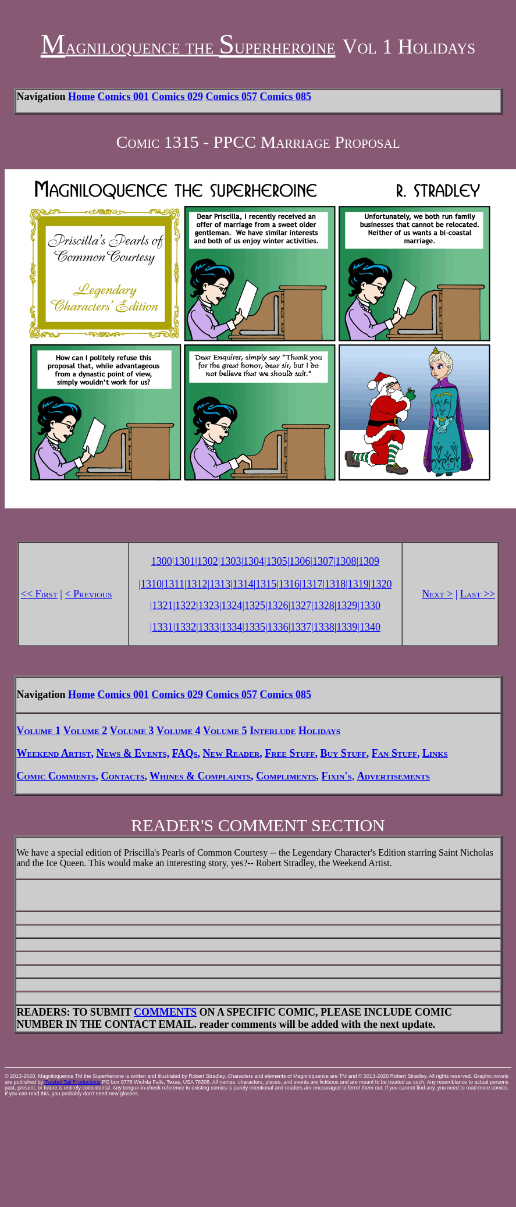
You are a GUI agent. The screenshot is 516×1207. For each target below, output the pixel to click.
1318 (335, 584)
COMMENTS (165, 1012)
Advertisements (393, 776)
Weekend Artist (54, 753)
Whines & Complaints (200, 776)
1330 (370, 605)
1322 (185, 605)
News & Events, (132, 753)
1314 (243, 584)
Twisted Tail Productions (72, 1082)
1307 (322, 561)
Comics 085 (286, 96)
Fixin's (337, 776)
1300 (161, 561)
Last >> (477, 594)
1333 (208, 627)
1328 (324, 605)
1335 (254, 627)
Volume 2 (85, 730)
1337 (300, 627)
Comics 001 (124, 96)
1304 (253, 561)
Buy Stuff (343, 753)
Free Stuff (290, 753)
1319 (358, 584)
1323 (208, 605)
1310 (151, 584)
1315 (265, 584)
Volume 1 (39, 730)
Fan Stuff (394, 753)
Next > (437, 594)
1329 (346, 605)
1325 (254, 605)
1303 (230, 561)
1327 (300, 605)
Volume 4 (178, 730)
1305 (276, 561)
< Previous (88, 594)
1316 (289, 584)
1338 (324, 627)
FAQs (185, 753)
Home (81, 96)
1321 (162, 605)
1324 (231, 605)
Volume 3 (132, 730)
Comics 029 (178, 96)
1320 (381, 584)
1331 (162, 627)
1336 (277, 627)
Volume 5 (225, 730)
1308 (346, 561)
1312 (197, 584)
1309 (368, 561)
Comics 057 (232, 96)
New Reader (231, 753)
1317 (312, 584)
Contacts (122, 776)
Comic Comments (56, 776)
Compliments (286, 776)
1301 (184, 561)
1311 (174, 584)
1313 (219, 584)
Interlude (273, 730)
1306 (299, 561)
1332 (185, 627)
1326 (277, 605)
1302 (207, 561)
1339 (346, 627)
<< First (39, 594)
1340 (370, 627)
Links (435, 753)
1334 (231, 627)
